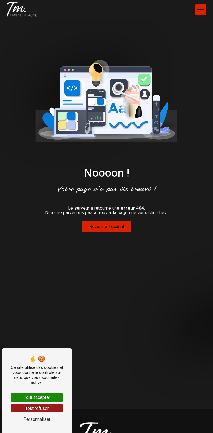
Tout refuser (37, 408)
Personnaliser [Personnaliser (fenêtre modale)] (36, 419)
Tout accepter (37, 397)
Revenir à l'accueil (106, 226)
